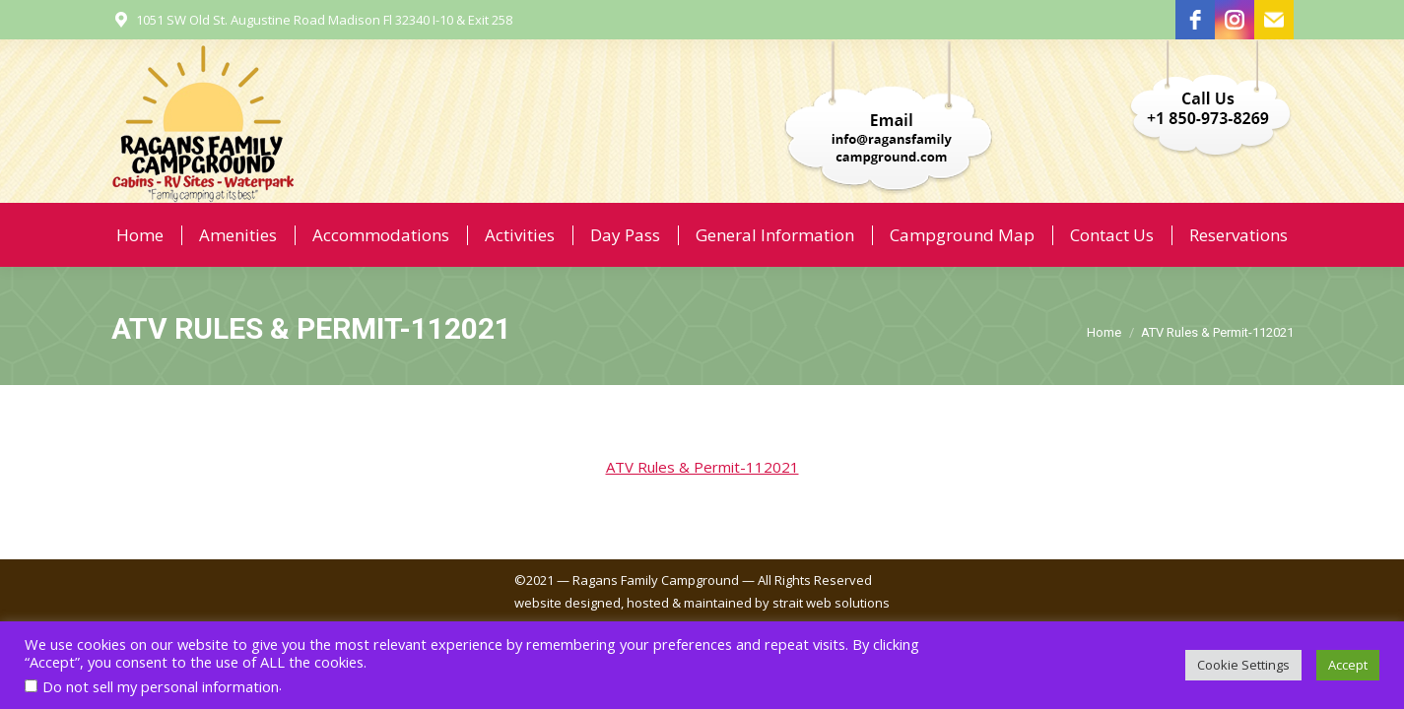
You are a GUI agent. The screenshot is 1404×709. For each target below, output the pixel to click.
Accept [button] (1348, 665)
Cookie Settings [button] (1243, 665)
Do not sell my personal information (160, 686)
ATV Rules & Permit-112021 (702, 467)
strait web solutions (831, 603)
